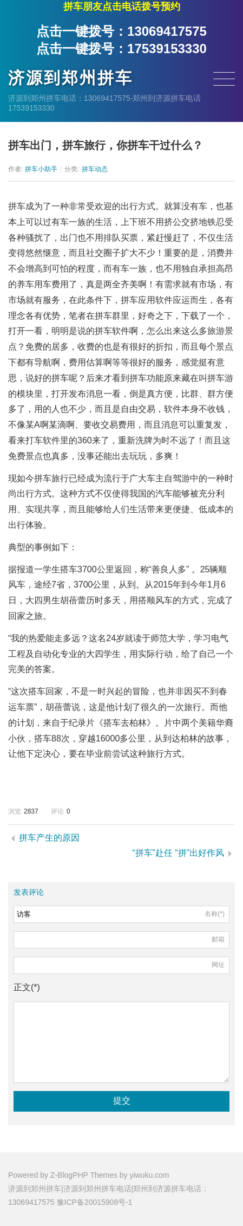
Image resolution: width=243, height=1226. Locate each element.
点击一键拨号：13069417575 (121, 31)
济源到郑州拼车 (70, 78)
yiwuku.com (149, 1175)
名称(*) (215, 914)
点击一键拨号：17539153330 (121, 48)
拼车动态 (95, 169)
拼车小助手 (41, 169)
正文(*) (27, 987)
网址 (218, 965)
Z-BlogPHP (69, 1175)
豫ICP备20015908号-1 (95, 1202)
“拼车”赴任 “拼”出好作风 (178, 852)
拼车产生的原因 (49, 837)
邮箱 (218, 939)
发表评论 (29, 892)
